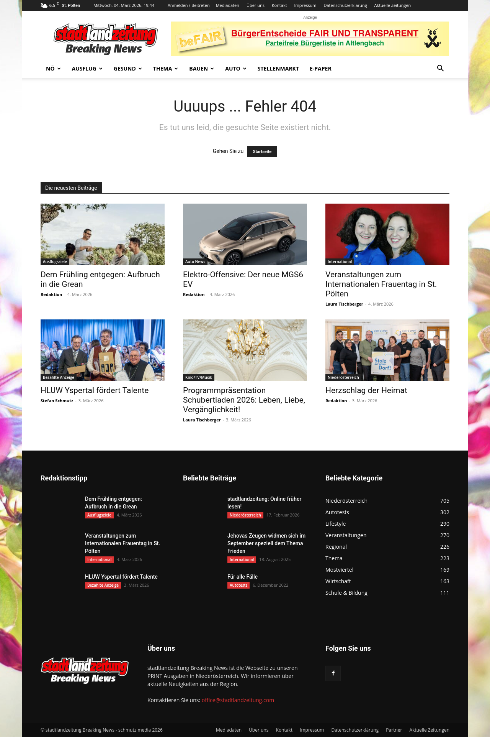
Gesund (128, 68)
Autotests (238, 585)
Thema (165, 68)
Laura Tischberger (344, 304)
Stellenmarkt (278, 68)
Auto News (195, 261)
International (340, 261)
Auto (236, 68)
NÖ (53, 68)
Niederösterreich (343, 377)
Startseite (262, 151)
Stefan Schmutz (57, 400)
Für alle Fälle (242, 577)
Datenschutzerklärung (345, 5)
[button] (440, 69)
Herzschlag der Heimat (366, 390)
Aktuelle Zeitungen (392, 5)
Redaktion (51, 294)
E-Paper (321, 68)
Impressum (305, 5)
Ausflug (87, 68)
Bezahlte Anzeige (58, 377)
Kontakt (279, 5)
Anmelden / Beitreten (189, 5)
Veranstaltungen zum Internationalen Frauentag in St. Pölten (381, 284)
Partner (394, 730)
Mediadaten (227, 5)
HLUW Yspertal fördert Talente (95, 390)
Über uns (256, 5)
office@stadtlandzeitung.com (238, 700)
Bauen (201, 68)
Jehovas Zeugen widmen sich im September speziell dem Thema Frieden (266, 543)
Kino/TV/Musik (198, 377)
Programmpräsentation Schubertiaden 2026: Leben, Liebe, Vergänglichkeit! (244, 400)
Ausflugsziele (55, 261)
